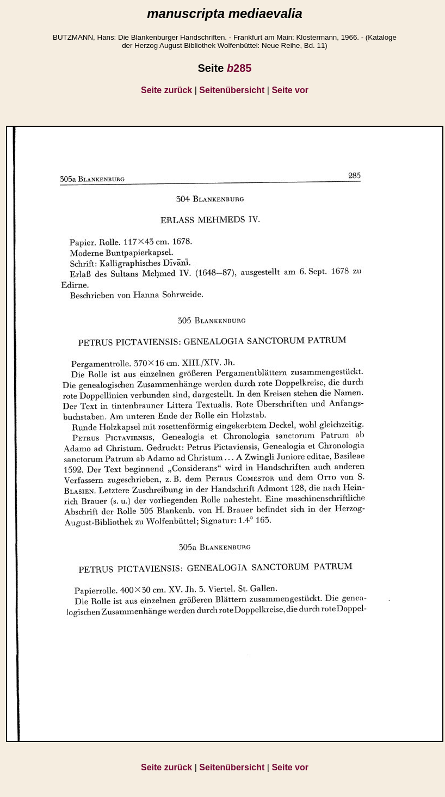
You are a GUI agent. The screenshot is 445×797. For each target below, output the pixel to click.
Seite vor (289, 90)
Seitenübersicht (231, 90)
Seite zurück (166, 90)
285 (239, 68)
